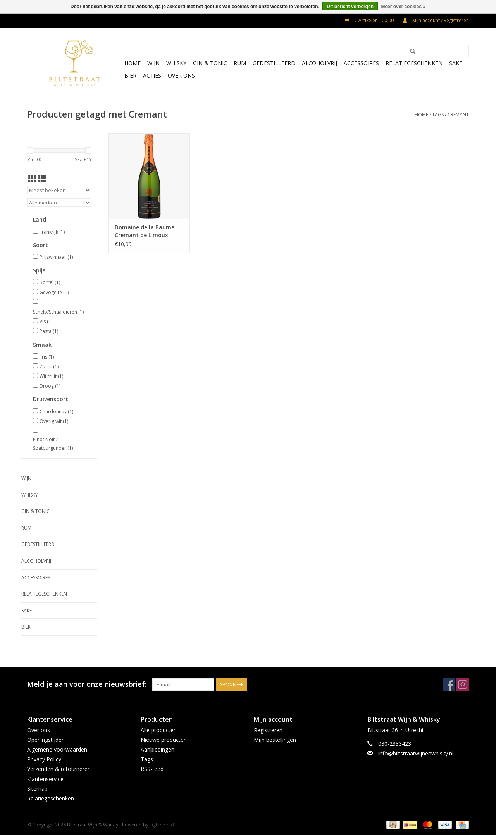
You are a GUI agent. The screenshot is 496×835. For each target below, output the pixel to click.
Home (132, 63)
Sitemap (37, 788)
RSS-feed (152, 769)
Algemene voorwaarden (57, 749)
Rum (240, 63)
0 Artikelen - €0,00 (370, 20)
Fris (47, 356)
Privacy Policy (44, 759)
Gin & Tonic (210, 63)
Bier (130, 75)
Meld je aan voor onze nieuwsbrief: (86, 684)
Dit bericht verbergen (350, 6)
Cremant (458, 114)
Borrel (50, 282)
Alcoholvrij (319, 63)
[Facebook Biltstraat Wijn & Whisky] (449, 684)
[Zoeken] (438, 51)
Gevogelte (54, 292)
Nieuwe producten (164, 739)
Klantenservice (45, 779)
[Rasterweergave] (32, 178)
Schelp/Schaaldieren (58, 311)
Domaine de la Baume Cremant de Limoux (144, 231)
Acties (152, 75)
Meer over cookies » (403, 6)
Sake (455, 63)
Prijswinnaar (56, 257)
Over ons (181, 75)
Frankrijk (52, 232)
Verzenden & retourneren (59, 769)
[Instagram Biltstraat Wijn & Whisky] (462, 684)
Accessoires (361, 63)
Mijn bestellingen (275, 739)
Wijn (153, 63)
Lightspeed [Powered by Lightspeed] (162, 824)
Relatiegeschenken (414, 63)
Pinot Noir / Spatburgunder (53, 443)
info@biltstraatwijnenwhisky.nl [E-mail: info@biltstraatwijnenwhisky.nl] (415, 753)
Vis (46, 321)
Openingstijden (46, 739)
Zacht (49, 366)
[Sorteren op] (59, 190)
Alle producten (159, 730)
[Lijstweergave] (42, 178)
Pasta (49, 331)
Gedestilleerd (274, 63)
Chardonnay (56, 411)
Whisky (176, 63)
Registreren (268, 730)
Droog (50, 386)
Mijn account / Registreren (436, 20)
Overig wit (54, 421)
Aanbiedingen (157, 749)
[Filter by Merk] (59, 202)
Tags (438, 114)
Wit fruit (51, 376)
